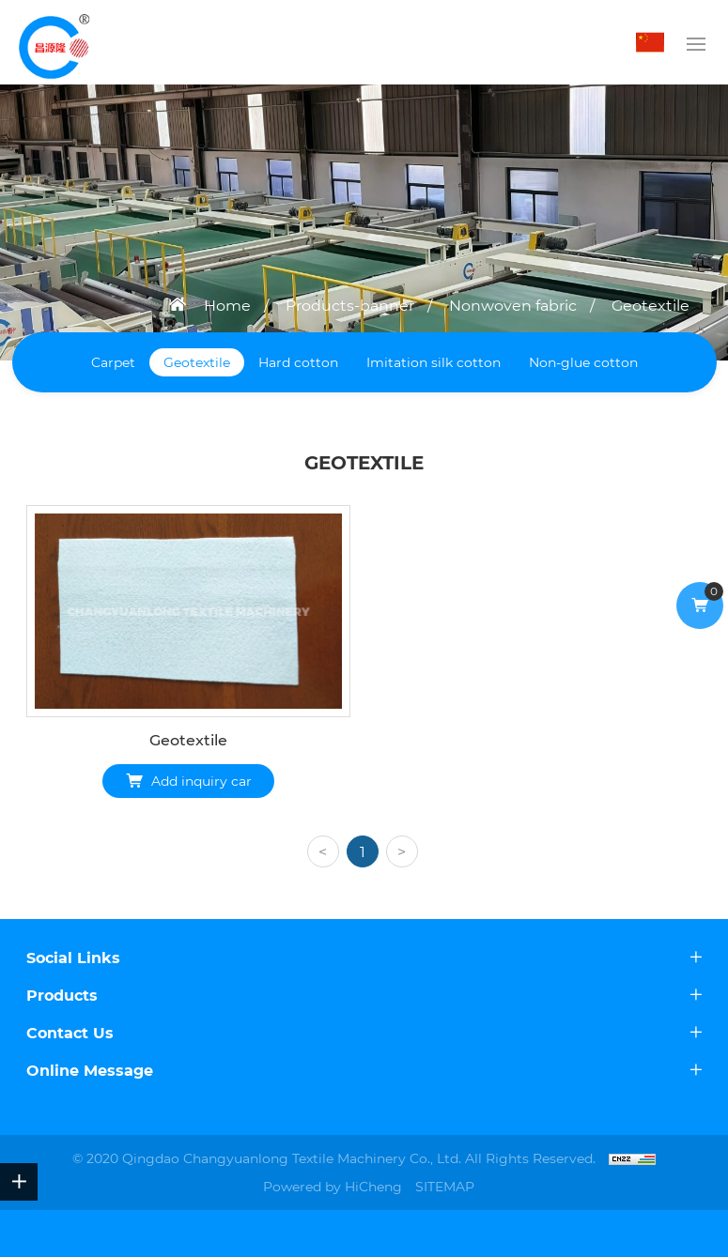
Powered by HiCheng (332, 1186)
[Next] (402, 851)
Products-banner (350, 305)
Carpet (113, 362)
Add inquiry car (201, 781)
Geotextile (650, 305)
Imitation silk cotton (433, 362)
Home (227, 305)
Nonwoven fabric (513, 305)
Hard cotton (298, 362)
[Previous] (323, 851)
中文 (654, 42)
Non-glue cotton (583, 362)
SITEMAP (444, 1186)
